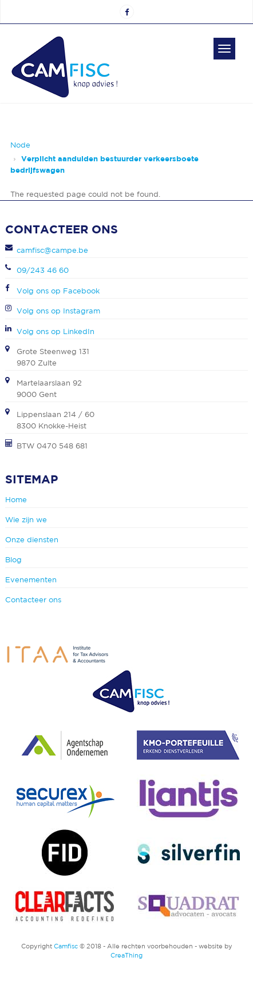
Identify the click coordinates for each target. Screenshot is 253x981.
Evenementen (31, 579)
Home (16, 499)
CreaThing (126, 955)
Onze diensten (31, 539)
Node (20, 145)
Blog (13, 559)
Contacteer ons (33, 599)
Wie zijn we (26, 519)
